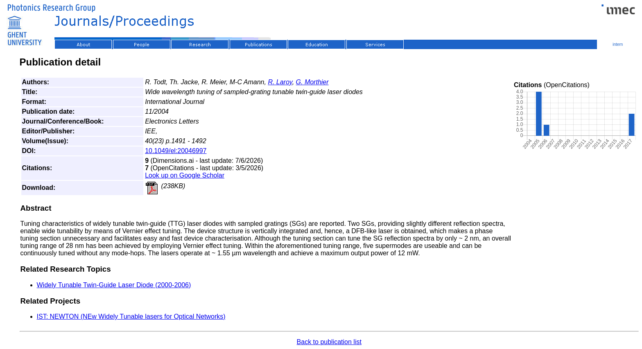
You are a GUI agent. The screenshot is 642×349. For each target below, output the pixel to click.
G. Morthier (312, 82)
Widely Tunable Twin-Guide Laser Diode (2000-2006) (114, 284)
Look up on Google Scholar (184, 175)
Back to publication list (329, 341)
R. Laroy (280, 82)
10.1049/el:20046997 (175, 150)
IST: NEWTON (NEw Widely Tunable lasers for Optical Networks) (131, 316)
